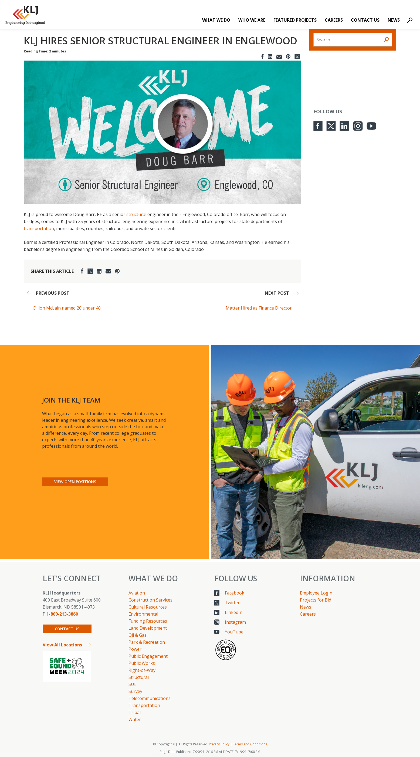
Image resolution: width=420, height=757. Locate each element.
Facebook (234, 593)
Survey (135, 691)
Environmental (143, 614)
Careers (334, 20)
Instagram (235, 622)
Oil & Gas (137, 635)
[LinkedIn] (270, 56)
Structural (138, 677)
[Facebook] (262, 56)
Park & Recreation (146, 642)
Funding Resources (147, 621)
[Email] (279, 56)
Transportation (144, 705)
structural (136, 214)
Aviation (136, 593)
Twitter (232, 603)
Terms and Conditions (250, 744)
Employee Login (316, 593)
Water (134, 719)
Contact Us (365, 20)
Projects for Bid (315, 600)
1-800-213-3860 (62, 614)
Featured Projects (295, 20)
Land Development (147, 628)
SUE (132, 684)
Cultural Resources (147, 607)
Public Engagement (148, 656)
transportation (39, 228)
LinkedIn (233, 612)
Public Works (141, 663)
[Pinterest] (288, 56)
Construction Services (150, 600)
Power (134, 649)
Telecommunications (149, 698)
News (394, 20)
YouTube (234, 632)
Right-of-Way (141, 670)
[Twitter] (297, 56)
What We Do (216, 20)
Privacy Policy (219, 744)
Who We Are (251, 20)
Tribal (134, 712)
